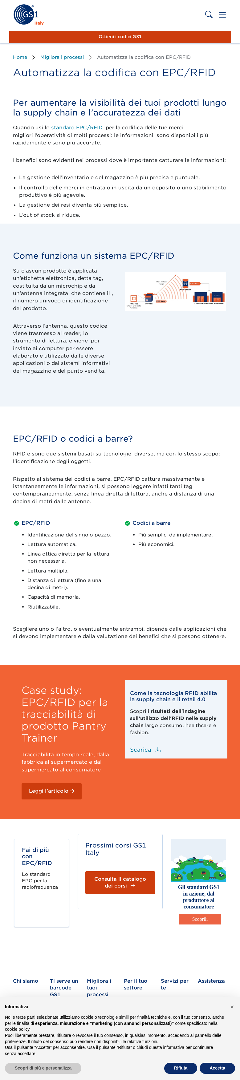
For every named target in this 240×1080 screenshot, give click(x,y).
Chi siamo (25, 981)
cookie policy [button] (17, 1029)
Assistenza (211, 981)
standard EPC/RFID (77, 127)
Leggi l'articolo (51, 791)
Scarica (145, 749)
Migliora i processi (62, 57)
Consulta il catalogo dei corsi (120, 882)
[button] (232, 1007)
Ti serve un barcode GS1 (64, 987)
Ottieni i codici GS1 (120, 36)
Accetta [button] (217, 1068)
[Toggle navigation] (222, 15)
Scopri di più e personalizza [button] (43, 1068)
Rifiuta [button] (181, 1068)
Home (20, 57)
